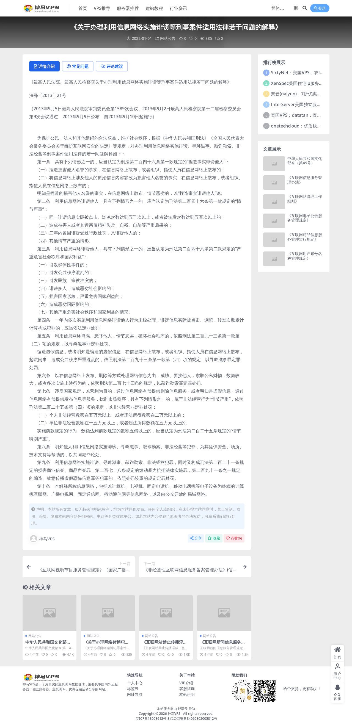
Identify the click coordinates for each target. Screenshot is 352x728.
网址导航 (134, 694)
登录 (320, 8)
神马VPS (42, 538)
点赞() (234, 538)
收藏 (214, 538)
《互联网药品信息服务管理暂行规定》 (304, 237)
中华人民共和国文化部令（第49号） (48, 644)
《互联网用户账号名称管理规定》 (304, 256)
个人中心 (134, 682)
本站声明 (187, 694)
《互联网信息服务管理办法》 (304, 180)
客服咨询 (187, 688)
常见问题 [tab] (78, 66)
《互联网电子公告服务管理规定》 (304, 218)
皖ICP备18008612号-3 (153, 718)
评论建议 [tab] (112, 66)
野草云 (183, 708)
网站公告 (167, 38)
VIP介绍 (186, 682)
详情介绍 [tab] (44, 66)
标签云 (133, 688)
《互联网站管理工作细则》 (304, 199)
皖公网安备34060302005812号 (193, 718)
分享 (196, 538)
